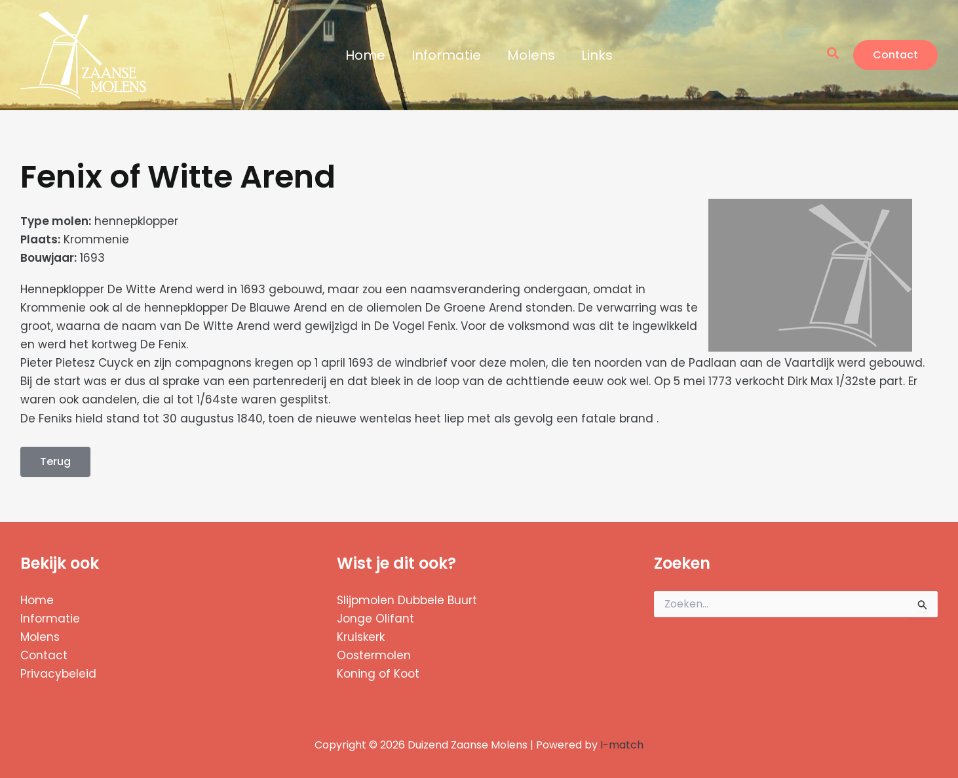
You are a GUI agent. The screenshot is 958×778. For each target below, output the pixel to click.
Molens (531, 55)
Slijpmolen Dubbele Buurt (407, 600)
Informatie (446, 55)
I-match (621, 744)
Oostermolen (374, 655)
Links (597, 55)
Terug (55, 461)
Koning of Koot (378, 674)
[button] (833, 55)
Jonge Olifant (375, 618)
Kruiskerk (361, 637)
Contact (43, 655)
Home (365, 55)
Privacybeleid (58, 674)
